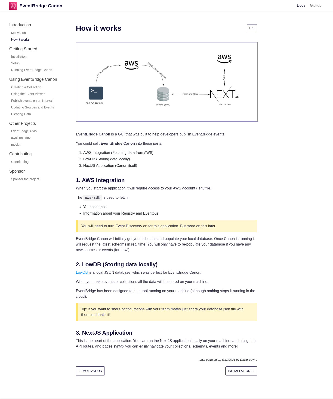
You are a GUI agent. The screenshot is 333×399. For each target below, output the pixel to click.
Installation (19, 56)
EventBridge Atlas (24, 131)
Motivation (18, 33)
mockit (15, 144)
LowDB (82, 272)
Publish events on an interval (31, 100)
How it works (20, 39)
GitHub (315, 5)
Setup (15, 63)
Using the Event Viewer (28, 94)
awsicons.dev (21, 138)
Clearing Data (21, 114)
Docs (301, 5)
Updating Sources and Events (32, 107)
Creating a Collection (26, 87)
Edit (252, 28)
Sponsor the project (25, 179)
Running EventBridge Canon (31, 70)
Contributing (20, 162)
